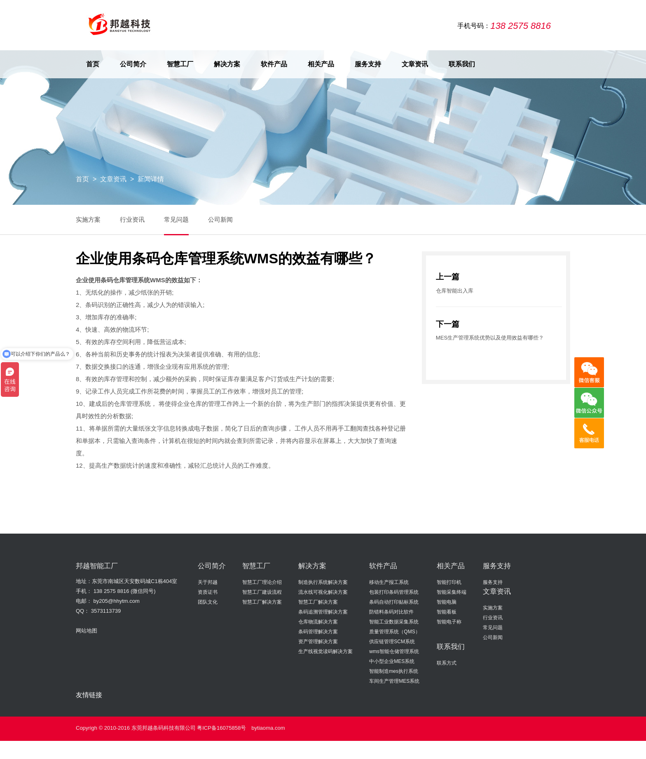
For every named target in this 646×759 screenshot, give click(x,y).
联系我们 (462, 64)
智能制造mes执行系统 (393, 671)
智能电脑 (446, 601)
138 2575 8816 (111, 591)
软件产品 (274, 64)
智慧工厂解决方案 (262, 601)
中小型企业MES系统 (391, 661)
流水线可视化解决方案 (323, 592)
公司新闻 (221, 219)
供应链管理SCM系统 (392, 641)
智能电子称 (449, 621)
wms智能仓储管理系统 (394, 651)
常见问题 (177, 219)
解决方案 (227, 64)
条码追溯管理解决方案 (323, 611)
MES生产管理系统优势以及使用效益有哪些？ (490, 338)
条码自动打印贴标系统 (394, 601)
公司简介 (133, 64)
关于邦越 (208, 582)
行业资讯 (132, 219)
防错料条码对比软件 (391, 611)
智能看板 (446, 611)
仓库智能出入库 (454, 290)
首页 (92, 64)
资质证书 (208, 592)
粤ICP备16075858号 (221, 727)
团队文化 (208, 601)
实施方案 (88, 219)
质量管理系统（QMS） (394, 631)
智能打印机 (449, 582)
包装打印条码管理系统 (394, 592)
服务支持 (368, 64)
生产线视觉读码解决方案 (325, 651)
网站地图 (86, 630)
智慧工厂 (180, 64)
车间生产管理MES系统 (394, 681)
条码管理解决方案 (318, 631)
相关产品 (321, 64)
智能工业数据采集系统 (394, 621)
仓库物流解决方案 (318, 621)
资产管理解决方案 (318, 641)
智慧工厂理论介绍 (262, 582)
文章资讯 (415, 64)
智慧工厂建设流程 (262, 592)
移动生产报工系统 (389, 582)
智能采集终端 (451, 592)
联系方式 (446, 662)
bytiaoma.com (268, 727)
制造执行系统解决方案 (323, 582)
